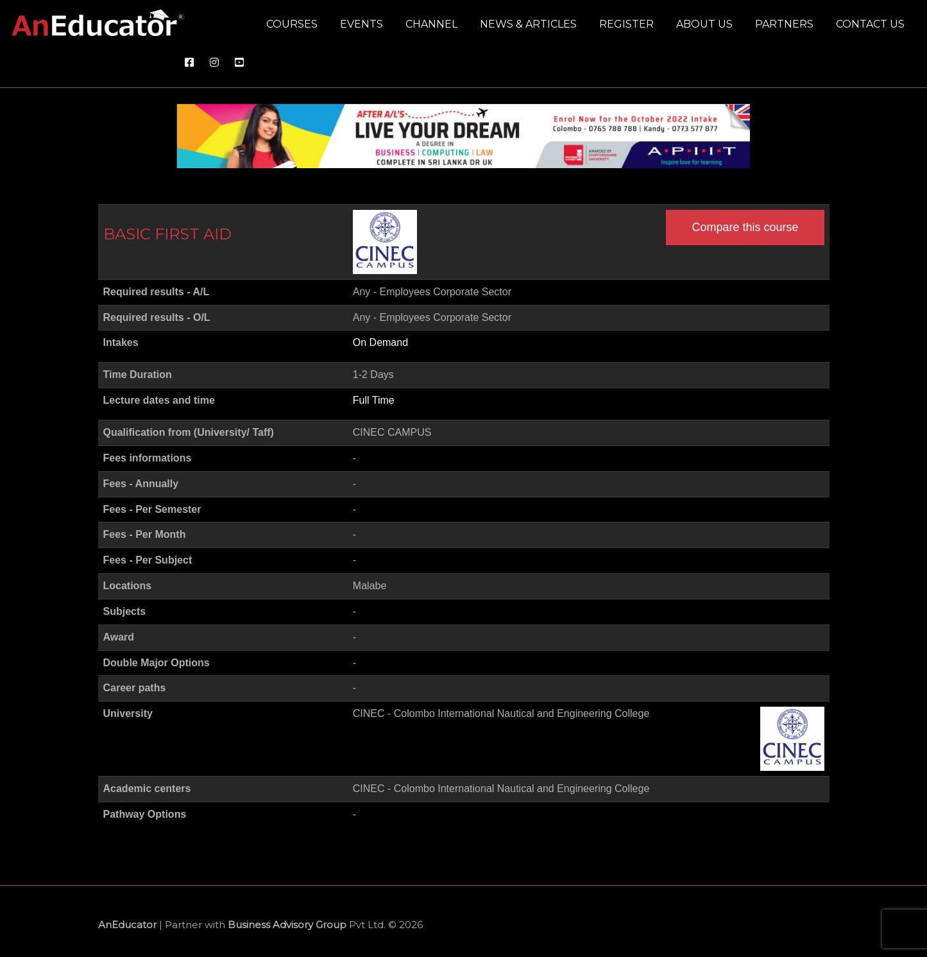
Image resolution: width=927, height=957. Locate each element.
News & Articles (528, 24)
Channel (431, 24)
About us (704, 24)
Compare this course (745, 227)
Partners (784, 24)
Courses (292, 24)
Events (361, 24)
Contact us (870, 24)
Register (626, 24)
